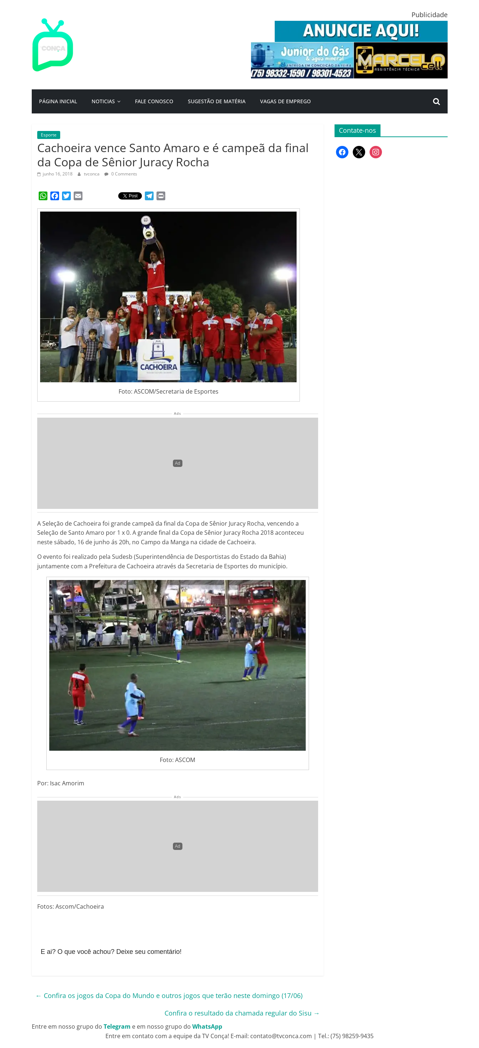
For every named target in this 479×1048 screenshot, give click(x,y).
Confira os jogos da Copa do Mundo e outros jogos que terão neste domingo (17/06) (168, 995)
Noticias (103, 101)
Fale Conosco (154, 101)
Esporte (49, 135)
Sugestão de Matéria (217, 101)
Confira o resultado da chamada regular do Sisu (242, 1013)
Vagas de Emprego (285, 101)
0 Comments (120, 174)
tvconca (92, 174)
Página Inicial (58, 101)
